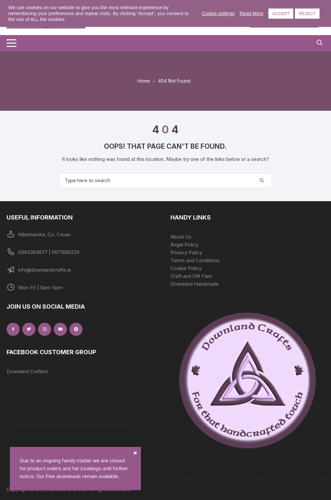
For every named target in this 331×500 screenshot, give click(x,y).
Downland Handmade (194, 284)
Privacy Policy (186, 252)
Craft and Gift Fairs (191, 276)
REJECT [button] (307, 13)
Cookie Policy (186, 268)
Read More (251, 13)
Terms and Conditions (195, 260)
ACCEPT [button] (281, 13)
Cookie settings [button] (218, 13)
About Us (180, 237)
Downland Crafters (28, 371)
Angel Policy (184, 244)
